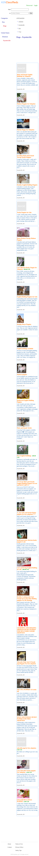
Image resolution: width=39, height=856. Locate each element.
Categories (4, 18)
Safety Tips (18, 850)
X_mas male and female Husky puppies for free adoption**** (26, 513)
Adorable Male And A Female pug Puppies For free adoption (26, 663)
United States (5, 33)
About (9, 844)
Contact (10, 847)
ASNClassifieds (20, 18)
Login (35, 5)
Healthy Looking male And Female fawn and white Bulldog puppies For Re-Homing (27, 598)
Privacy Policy (19, 847)
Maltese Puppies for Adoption (26, 104)
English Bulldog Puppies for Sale (27, 297)
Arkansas (21, 21)
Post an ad (29, 5)
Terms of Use (19, 844)
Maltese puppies (22, 374)
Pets (20, 28)
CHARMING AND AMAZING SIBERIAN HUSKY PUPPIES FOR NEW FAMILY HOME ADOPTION (26, 630)
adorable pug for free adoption (26, 748)
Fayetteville (22, 25)
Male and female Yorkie (24, 428)
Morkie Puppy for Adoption (25, 130)
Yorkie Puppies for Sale (24, 212)
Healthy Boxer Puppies (24, 324)
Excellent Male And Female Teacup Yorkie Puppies (25, 156)
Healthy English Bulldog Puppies (27, 185)
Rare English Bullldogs (24, 456)
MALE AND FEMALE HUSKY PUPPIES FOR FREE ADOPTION (27, 718)
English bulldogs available (25, 348)
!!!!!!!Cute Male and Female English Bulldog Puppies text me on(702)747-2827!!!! (27, 483)
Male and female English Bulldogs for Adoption (24, 75)
